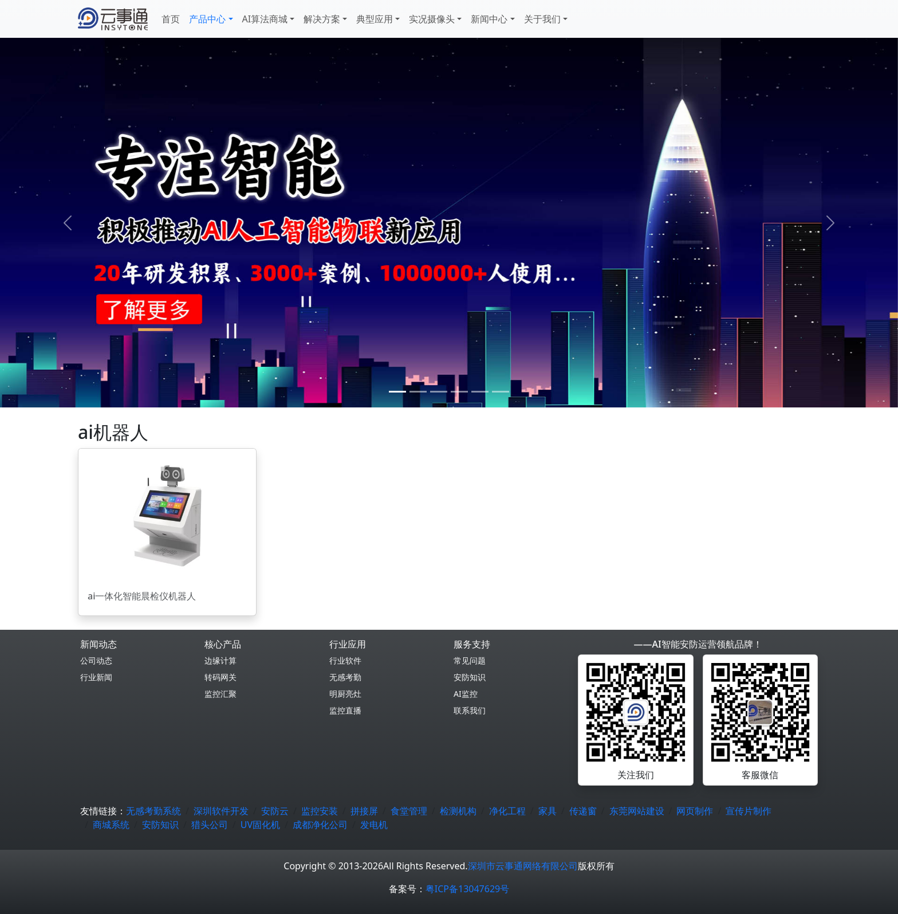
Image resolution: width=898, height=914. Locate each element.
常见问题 (470, 660)
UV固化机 (260, 824)
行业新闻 (96, 677)
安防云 (275, 811)
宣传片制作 (748, 811)
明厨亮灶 (345, 693)
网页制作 (694, 811)
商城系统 (111, 824)
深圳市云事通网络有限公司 (523, 866)
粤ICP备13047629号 (467, 888)
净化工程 (507, 811)
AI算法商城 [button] (265, 19)
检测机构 (458, 811)
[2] (438, 391)
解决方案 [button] (322, 19)
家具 (547, 811)
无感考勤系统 (153, 811)
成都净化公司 (320, 824)
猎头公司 (209, 824)
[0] (397, 391)
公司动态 (96, 660)
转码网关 (220, 677)
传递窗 (583, 811)
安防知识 (470, 677)
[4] (480, 391)
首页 (171, 19)
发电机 (374, 824)
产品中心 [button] (207, 19)
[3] (459, 391)
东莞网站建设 (636, 811)
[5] (500, 391)
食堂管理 (409, 811)
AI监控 (466, 693)
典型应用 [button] (374, 19)
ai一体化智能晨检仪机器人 (142, 596)
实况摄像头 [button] (432, 19)
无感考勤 (345, 677)
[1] (418, 391)
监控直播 (345, 710)
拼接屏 (364, 811)
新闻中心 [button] (489, 19)
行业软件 (345, 660)
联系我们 (470, 710)
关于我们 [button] (542, 19)
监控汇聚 (220, 693)
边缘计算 (220, 660)
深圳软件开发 (221, 811)
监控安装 (319, 811)
